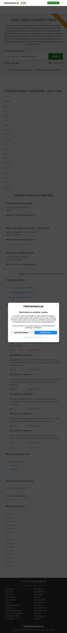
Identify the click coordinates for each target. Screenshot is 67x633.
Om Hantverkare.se (38, 337)
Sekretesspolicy (28, 337)
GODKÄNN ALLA (45, 332)
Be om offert (53, 3)
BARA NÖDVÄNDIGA (21, 332)
